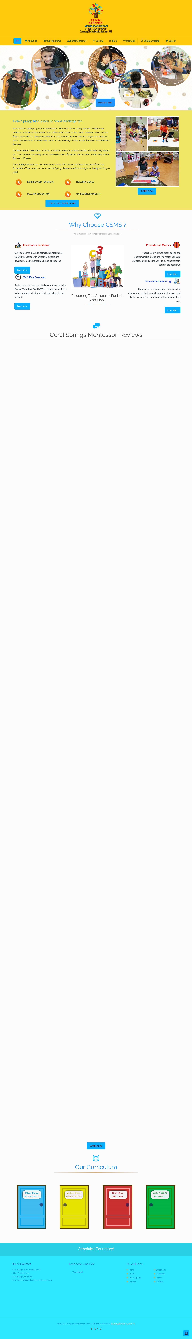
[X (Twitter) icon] (95, 1328)
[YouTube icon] (97, 1328)
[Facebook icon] (92, 1328)
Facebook (77, 1272)
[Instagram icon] (100, 1328)
